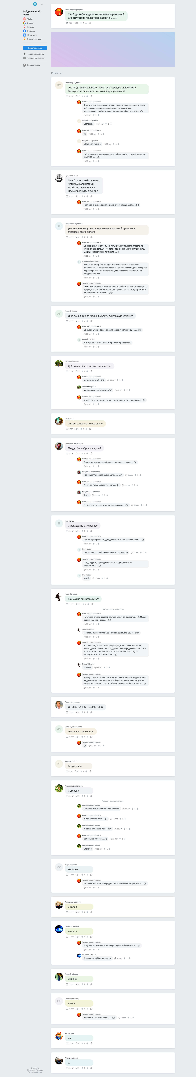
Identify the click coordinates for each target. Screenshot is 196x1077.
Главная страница (33, 54)
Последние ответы (33, 58)
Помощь (39, 1070)
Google (28, 22)
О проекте (35, 1068)
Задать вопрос (35, 48)
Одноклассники (32, 39)
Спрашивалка (31, 65)
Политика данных (35, 1072)
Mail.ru (28, 18)
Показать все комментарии (113, 609)
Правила (30, 1070)
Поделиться (90, 23)
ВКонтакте (30, 35)
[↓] (85, 23)
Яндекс (28, 26)
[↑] (81, 23)
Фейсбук (29, 30)
